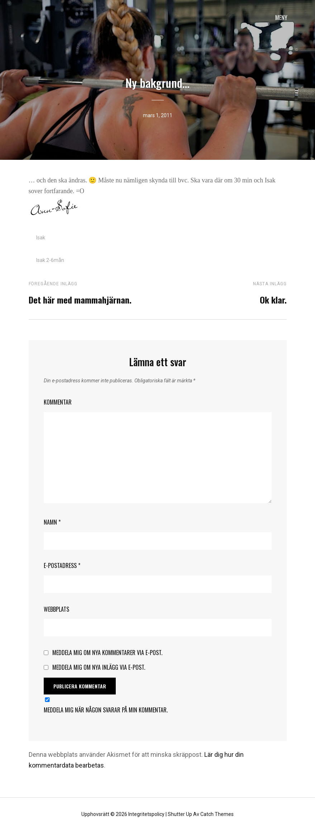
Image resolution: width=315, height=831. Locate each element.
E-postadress (62, 565)
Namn (52, 522)
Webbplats (56, 609)
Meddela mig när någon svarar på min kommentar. (106, 710)
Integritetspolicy (146, 814)
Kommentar (58, 402)
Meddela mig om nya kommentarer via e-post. (107, 652)
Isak (40, 237)
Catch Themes (217, 814)
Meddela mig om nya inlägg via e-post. (98, 667)
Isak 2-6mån (50, 260)
